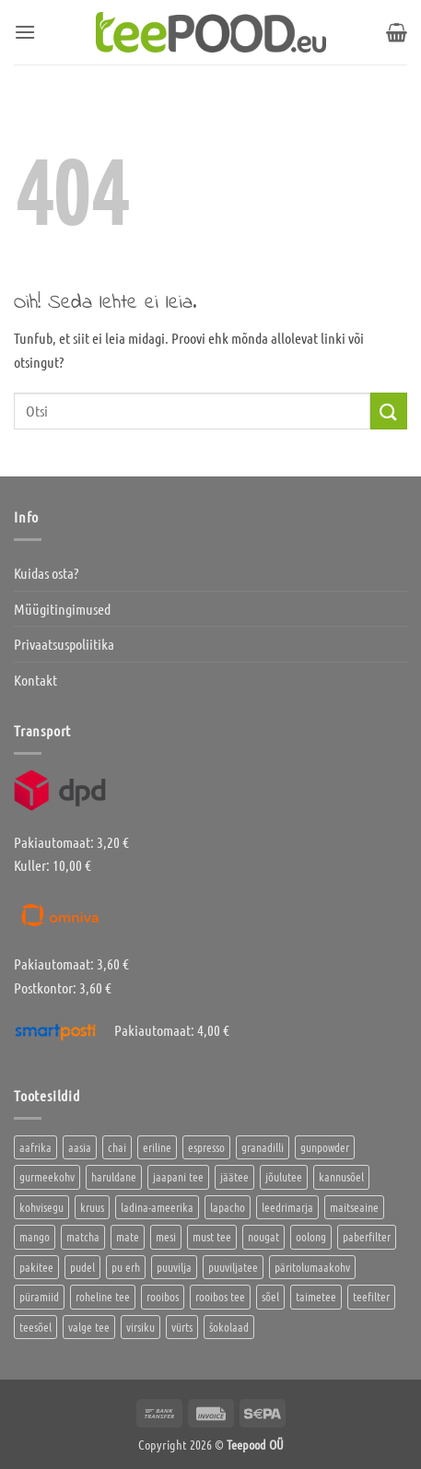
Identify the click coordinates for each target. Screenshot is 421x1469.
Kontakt (35, 679)
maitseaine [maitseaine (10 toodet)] (354, 1207)
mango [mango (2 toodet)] (34, 1236)
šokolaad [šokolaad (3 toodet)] (229, 1326)
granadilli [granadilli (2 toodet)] (262, 1147)
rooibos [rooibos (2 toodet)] (162, 1296)
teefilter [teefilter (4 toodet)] (371, 1296)
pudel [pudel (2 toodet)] (82, 1267)
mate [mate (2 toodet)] (127, 1236)
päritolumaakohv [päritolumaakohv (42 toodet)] (312, 1267)
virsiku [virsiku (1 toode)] (140, 1326)
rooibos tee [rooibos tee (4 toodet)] (220, 1296)
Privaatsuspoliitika (64, 643)
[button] (25, 31)
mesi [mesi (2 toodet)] (166, 1236)
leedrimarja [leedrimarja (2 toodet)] (287, 1207)
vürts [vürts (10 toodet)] (182, 1326)
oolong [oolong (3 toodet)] (311, 1236)
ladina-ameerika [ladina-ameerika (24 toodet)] (157, 1207)
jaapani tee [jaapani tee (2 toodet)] (178, 1176)
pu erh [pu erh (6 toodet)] (125, 1267)
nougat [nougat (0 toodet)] (263, 1236)
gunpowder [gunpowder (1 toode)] (324, 1147)
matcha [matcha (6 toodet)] (82, 1236)
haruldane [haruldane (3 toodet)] (113, 1176)
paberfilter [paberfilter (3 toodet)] (367, 1236)
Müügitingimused (62, 608)
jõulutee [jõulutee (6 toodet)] (283, 1176)
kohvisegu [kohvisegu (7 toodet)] (41, 1207)
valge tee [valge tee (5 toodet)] (89, 1326)
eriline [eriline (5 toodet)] (157, 1147)
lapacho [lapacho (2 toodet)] (227, 1207)
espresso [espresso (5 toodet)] (206, 1147)
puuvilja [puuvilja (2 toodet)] (174, 1267)
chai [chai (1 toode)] (117, 1147)
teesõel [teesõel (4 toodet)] (35, 1326)
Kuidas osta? (46, 573)
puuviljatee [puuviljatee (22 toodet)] (233, 1267)
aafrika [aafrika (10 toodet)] (35, 1147)
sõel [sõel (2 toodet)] (270, 1296)
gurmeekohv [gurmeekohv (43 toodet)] (47, 1176)
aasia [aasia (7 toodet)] (79, 1147)
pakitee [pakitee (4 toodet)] (36, 1267)
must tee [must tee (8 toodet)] (212, 1236)
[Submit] (388, 411)
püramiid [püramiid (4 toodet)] (39, 1296)
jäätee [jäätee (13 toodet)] (234, 1176)
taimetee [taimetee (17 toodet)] (316, 1296)
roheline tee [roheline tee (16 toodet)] (103, 1296)
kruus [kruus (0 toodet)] (92, 1207)
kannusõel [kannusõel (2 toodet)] (341, 1176)
